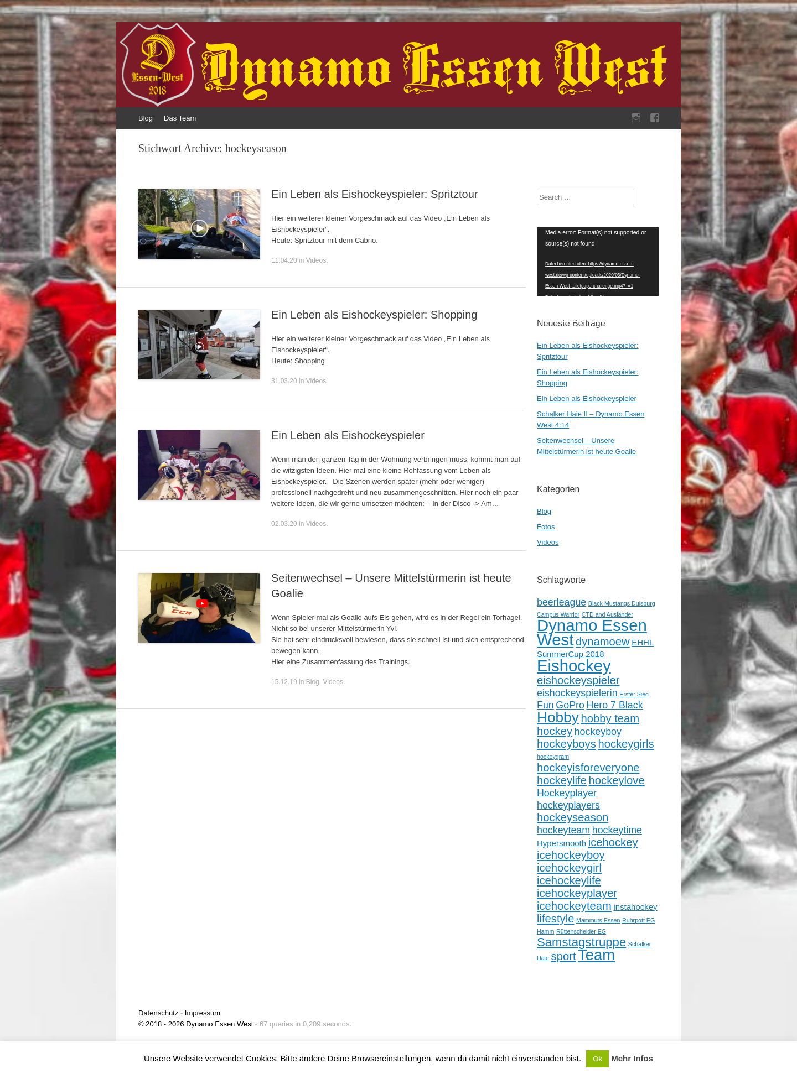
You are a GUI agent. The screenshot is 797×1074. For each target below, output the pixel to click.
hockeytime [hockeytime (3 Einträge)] (617, 830)
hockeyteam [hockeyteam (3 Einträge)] (563, 830)
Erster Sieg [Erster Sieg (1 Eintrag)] (634, 694)
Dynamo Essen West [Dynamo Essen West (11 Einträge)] (592, 632)
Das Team (180, 118)
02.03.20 (284, 524)
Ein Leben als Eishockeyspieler (348, 435)
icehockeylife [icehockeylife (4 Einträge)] (569, 880)
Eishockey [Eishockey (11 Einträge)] (574, 665)
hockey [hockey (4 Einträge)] (554, 731)
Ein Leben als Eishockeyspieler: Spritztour (374, 194)
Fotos (546, 527)
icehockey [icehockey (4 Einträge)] (613, 842)
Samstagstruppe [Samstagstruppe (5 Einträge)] (581, 942)
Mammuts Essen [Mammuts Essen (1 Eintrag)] (598, 920)
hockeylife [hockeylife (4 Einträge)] (562, 780)
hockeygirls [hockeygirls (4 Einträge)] (626, 744)
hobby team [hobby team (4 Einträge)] (610, 718)
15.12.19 (284, 682)
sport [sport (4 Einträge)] (563, 956)
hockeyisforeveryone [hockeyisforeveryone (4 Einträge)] (588, 768)
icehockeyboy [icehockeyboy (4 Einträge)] (571, 855)
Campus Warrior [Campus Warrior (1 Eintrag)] (558, 614)
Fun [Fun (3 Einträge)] (545, 705)
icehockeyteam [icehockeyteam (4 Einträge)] (574, 906)
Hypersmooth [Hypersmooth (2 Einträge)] (561, 843)
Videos (316, 260)
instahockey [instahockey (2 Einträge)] (635, 906)
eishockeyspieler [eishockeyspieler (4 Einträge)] (578, 680)
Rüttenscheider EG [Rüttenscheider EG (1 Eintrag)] (581, 931)
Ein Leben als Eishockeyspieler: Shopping (374, 315)
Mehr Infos (632, 1058)
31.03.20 (284, 381)
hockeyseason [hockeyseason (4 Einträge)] (572, 817)
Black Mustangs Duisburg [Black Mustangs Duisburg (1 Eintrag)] (621, 603)
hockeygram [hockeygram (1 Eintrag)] (553, 756)
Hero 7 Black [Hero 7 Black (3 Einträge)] (615, 705)
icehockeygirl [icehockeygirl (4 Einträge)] (569, 868)
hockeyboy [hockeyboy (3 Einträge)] (598, 731)
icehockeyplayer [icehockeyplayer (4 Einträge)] (577, 893)
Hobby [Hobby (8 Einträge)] (558, 717)
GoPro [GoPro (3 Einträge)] (570, 705)
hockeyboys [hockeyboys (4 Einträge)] (566, 744)
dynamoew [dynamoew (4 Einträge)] (603, 641)
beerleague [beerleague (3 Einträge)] (561, 602)
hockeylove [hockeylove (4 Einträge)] (617, 780)
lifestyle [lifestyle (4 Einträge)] (555, 919)
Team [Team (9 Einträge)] (596, 954)
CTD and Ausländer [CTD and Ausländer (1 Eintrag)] (607, 614)
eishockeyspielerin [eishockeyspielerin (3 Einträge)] (577, 692)
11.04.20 (284, 260)
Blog (145, 118)
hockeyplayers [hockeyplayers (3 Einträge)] (568, 805)
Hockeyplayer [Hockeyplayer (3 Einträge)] (567, 793)
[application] (598, 261)
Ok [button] (597, 1059)
